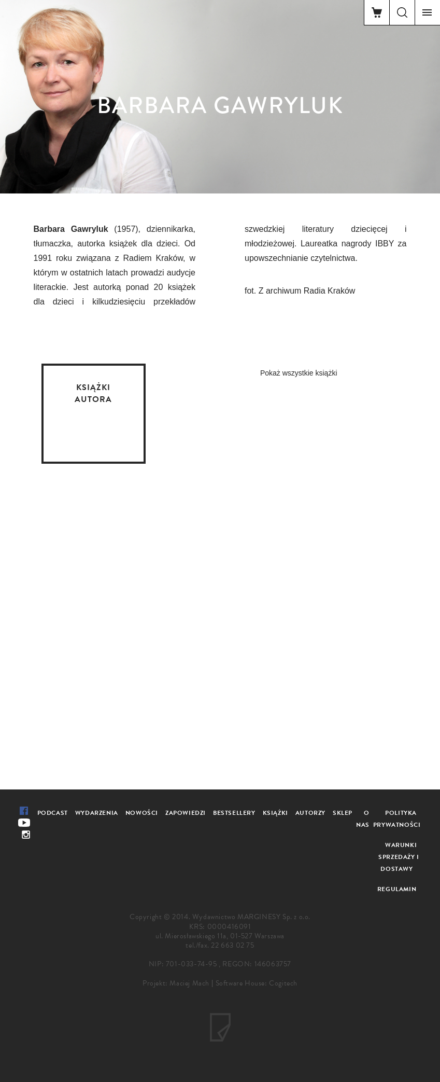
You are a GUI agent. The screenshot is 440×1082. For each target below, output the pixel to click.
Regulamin (396, 889)
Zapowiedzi (185, 812)
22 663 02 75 (232, 945)
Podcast (52, 812)
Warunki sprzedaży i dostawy (398, 856)
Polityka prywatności (397, 818)
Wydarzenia (96, 812)
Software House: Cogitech (256, 983)
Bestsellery (234, 812)
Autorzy (310, 812)
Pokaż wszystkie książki (298, 373)
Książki (275, 812)
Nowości (141, 812)
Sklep (342, 812)
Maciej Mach (189, 983)
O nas (363, 818)
